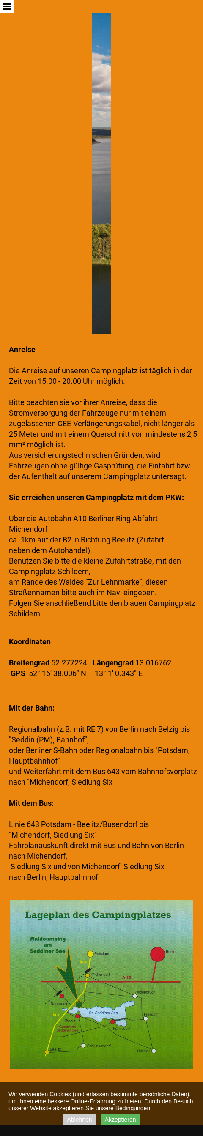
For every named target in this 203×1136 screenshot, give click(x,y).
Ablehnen (79, 1119)
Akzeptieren (120, 1119)
